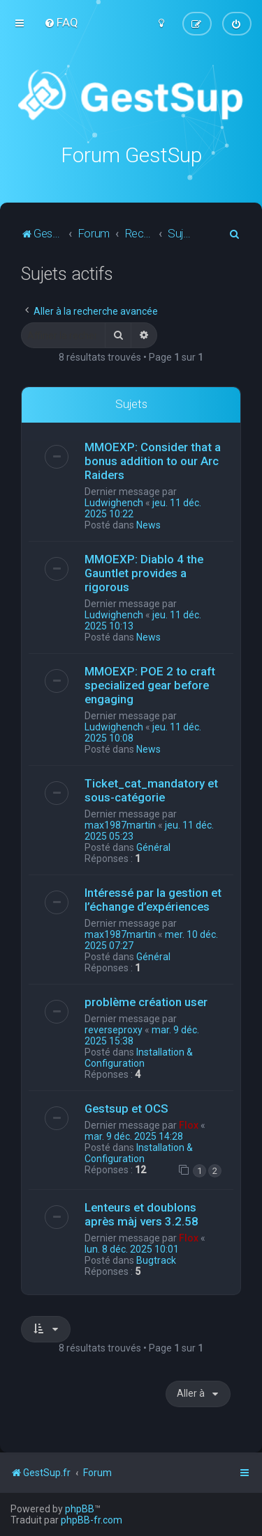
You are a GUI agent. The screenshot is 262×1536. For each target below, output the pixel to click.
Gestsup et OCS (126, 1108)
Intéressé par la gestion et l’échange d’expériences (153, 900)
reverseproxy (114, 1029)
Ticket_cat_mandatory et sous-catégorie (151, 790)
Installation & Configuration (139, 1058)
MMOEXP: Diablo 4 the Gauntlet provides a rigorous (144, 573)
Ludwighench (114, 502)
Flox (188, 1125)
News (148, 525)
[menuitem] (61, 22)
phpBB (79, 1508)
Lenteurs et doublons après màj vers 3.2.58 (141, 1214)
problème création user (146, 1002)
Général (153, 847)
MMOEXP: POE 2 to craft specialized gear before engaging (150, 685)
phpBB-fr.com (91, 1520)
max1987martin (120, 825)
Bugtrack (156, 1260)
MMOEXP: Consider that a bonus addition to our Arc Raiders (153, 461)
